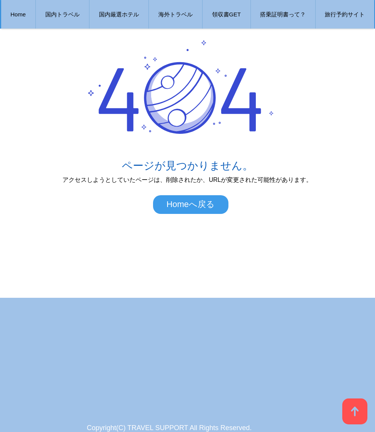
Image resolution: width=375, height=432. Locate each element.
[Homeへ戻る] (190, 204)
